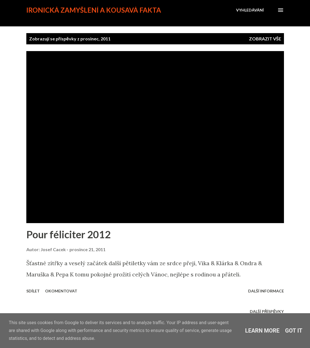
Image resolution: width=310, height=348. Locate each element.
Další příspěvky (267, 311)
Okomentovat (61, 291)
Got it (293, 330)
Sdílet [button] (33, 291)
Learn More (262, 330)
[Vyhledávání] (250, 10)
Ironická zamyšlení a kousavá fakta (93, 10)
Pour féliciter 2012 (68, 234)
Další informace (266, 291)
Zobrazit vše (265, 38)
